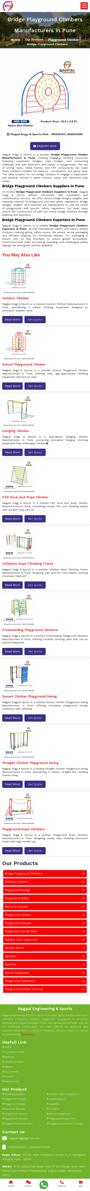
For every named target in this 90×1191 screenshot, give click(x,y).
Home (15, 40)
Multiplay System (16, 881)
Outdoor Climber (15, 298)
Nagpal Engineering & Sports (45, 1008)
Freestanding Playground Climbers (30, 630)
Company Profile (13, 1051)
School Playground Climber (23, 364)
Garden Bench (14, 947)
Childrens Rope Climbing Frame (27, 563)
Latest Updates (13, 1061)
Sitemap (8, 1056)
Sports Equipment (17, 972)
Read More (12, 319)
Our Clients (10, 1071)
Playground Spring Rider (21, 931)
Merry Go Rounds (16, 906)
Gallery (7, 1066)
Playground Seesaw (18, 923)
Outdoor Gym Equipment (21, 939)
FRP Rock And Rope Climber (25, 497)
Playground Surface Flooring (24, 989)
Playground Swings (17, 890)
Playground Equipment (20, 981)
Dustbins (10, 964)
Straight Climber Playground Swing (30, 763)
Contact (8, 1076)
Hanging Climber (15, 431)
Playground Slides (17, 898)
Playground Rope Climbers (23, 829)
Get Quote (35, 319)
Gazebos (10, 956)
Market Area (10, 1081)
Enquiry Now (45, 146)
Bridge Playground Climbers (23, 873)
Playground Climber (63, 40)
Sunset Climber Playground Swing (29, 696)
